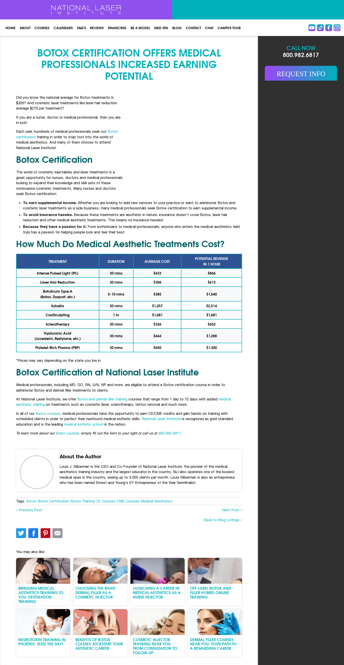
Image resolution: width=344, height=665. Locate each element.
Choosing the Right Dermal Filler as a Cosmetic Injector (95, 592)
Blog (177, 27)
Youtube (311, 27)
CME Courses (128, 501)
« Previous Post (29, 510)
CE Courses (105, 501)
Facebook (328, 27)
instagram (337, 27)
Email (57, 533)
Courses (41, 27)
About (25, 27)
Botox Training (82, 501)
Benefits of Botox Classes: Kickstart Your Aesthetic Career (99, 644)
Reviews (97, 27)
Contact (193, 27)
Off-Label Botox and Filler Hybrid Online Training (210, 592)
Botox (31, 501)
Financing (117, 27)
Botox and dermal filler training (102, 399)
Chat (209, 27)
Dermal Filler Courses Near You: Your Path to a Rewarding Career (213, 644)
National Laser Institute (161, 419)
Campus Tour (229, 27)
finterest (45, 533)
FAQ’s (81, 27)
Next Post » (232, 510)
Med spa (161, 27)
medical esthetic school (84, 424)
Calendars (63, 27)
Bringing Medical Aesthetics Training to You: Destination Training (40, 594)
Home (10, 27)
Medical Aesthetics (156, 501)
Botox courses (48, 413)
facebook (33, 533)
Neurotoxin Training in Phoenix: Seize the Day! (42, 642)
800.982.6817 (301, 54)
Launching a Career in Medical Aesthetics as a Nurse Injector (157, 592)
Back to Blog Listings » (223, 520)
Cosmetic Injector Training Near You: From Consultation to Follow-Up (155, 646)
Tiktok (320, 27)
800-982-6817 (169, 433)
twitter (21, 533)
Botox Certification (54, 501)
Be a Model (140, 27)
